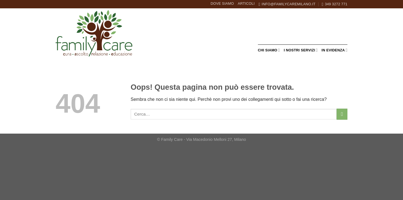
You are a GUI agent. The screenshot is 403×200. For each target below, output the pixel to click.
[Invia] (342, 114)
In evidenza (334, 50)
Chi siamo (269, 50)
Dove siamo (222, 3)
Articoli (246, 3)
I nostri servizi (301, 50)
